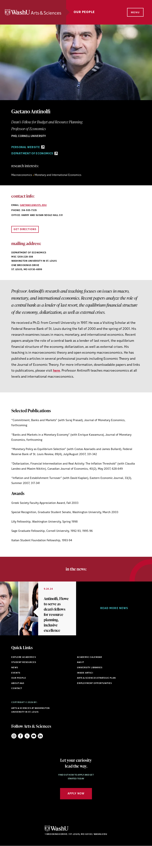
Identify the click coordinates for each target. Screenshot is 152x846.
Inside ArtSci (85, 673)
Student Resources (23, 662)
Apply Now (76, 793)
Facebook (20, 736)
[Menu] (135, 12)
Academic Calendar (89, 657)
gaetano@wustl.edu (33, 205)
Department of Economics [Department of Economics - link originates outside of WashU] (34, 153)
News (14, 668)
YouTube (33, 736)
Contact (16, 688)
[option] (38, 608)
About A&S (17, 683)
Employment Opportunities (94, 683)
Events (15, 673)
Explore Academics (23, 657)
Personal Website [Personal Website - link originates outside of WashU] (27, 147)
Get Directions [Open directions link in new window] (25, 229)
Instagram (13, 736)
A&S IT (80, 662)
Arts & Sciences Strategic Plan (96, 678)
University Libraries (89, 668)
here (56, 370)
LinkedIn (40, 736)
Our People (84, 12)
